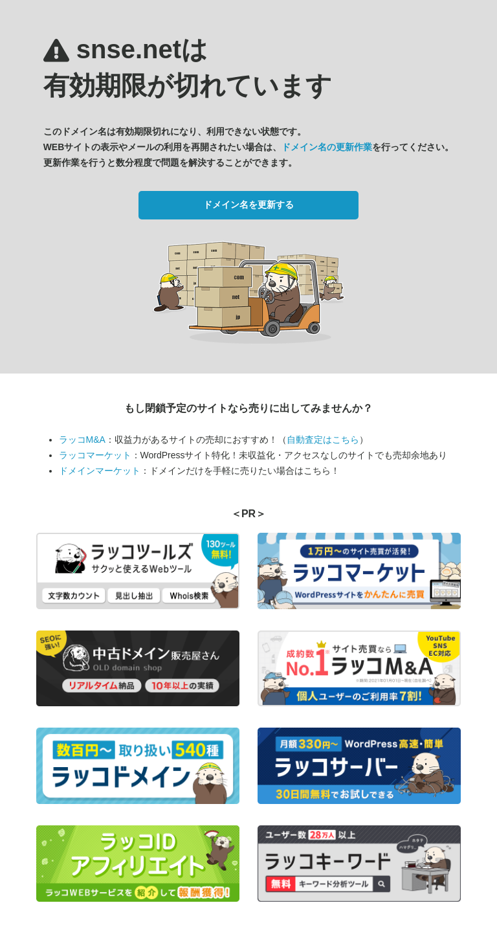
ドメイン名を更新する (248, 204)
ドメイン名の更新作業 (327, 147)
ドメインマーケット (99, 470)
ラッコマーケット (95, 455)
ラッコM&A (82, 439)
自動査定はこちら (323, 439)
